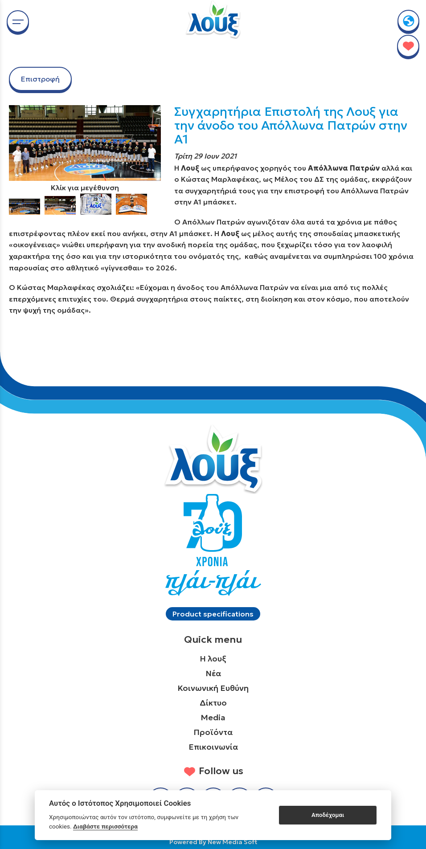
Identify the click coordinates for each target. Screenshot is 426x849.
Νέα (213, 673)
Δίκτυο (213, 703)
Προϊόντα (213, 732)
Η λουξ (213, 658)
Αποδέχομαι (327, 815)
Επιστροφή (40, 78)
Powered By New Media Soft (213, 842)
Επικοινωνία (213, 747)
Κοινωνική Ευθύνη (213, 688)
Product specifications (213, 613)
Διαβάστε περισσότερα (105, 826)
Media (213, 717)
